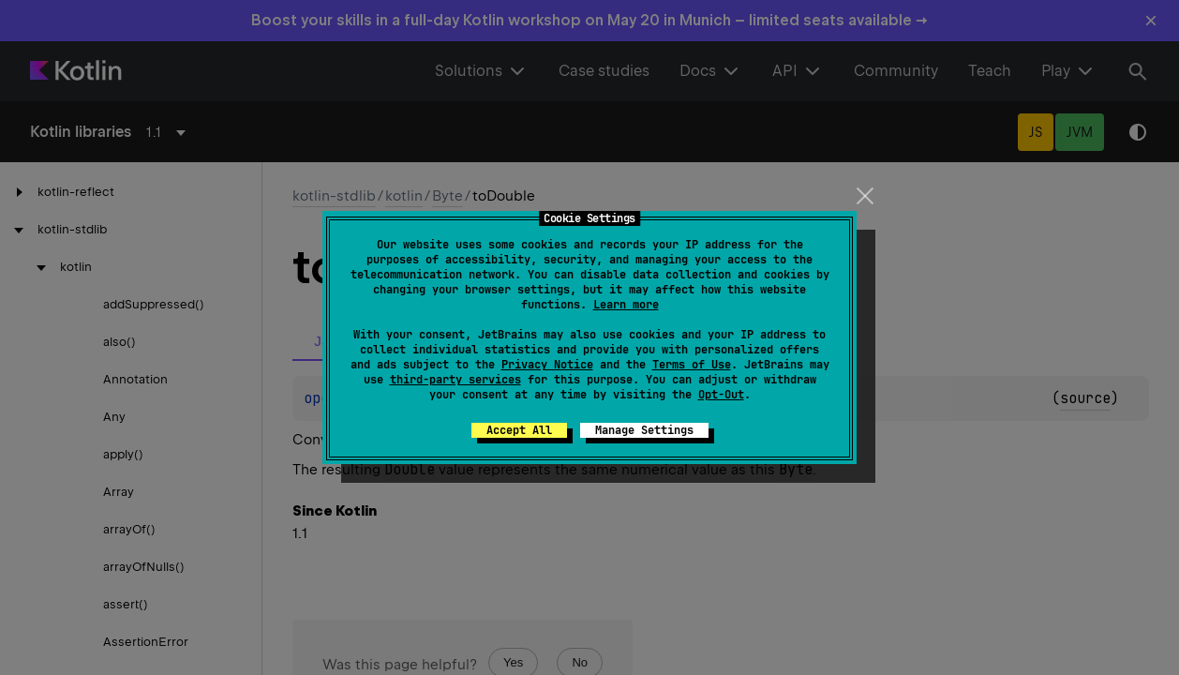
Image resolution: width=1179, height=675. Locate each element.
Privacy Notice (547, 364)
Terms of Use (691, 364)
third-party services (455, 379)
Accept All (519, 430)
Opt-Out (721, 394)
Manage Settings (644, 430)
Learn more (626, 304)
